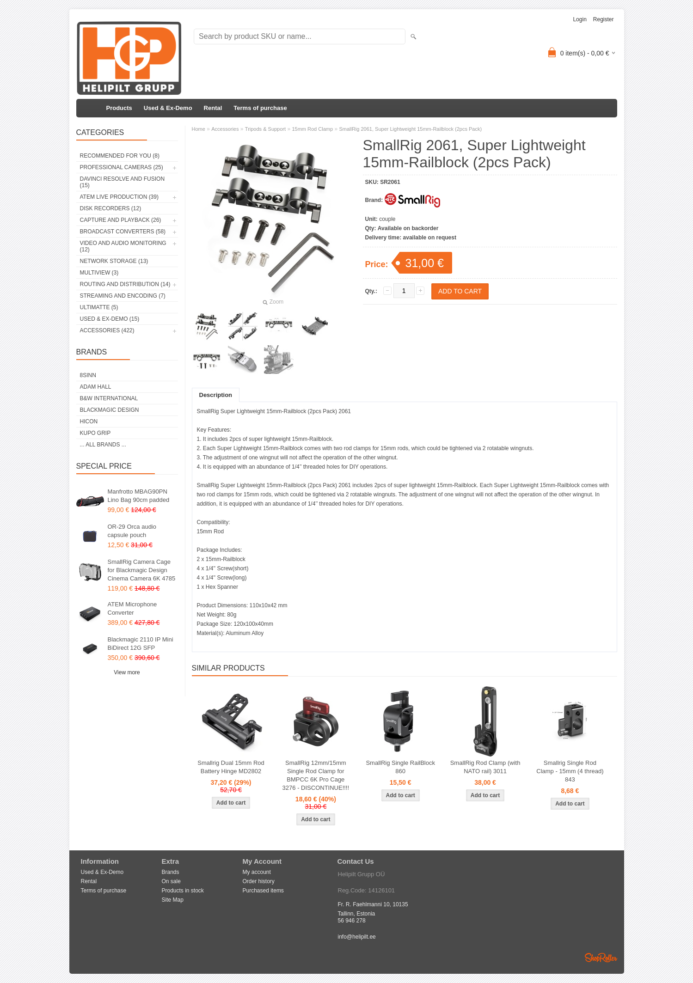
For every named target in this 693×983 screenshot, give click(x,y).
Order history (259, 881)
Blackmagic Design (109, 410)
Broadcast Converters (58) (123, 231)
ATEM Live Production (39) (119, 197)
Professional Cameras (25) (121, 167)
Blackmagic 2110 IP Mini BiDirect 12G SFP (140, 643)
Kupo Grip (95, 433)
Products (119, 107)
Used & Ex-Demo (168, 107)
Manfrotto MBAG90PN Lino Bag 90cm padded (139, 495)
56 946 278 (352, 920)
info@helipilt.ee (357, 937)
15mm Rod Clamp (312, 129)
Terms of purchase (260, 107)
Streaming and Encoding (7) (123, 296)
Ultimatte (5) (99, 307)
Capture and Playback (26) (120, 220)
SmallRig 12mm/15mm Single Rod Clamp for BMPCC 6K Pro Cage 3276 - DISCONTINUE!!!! (315, 775)
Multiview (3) (99, 272)
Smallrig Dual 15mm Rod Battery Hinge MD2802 (230, 767)
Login (579, 19)
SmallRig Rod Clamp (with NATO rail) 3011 (485, 767)
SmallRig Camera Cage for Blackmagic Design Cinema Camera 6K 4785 (142, 570)
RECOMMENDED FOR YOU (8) (119, 156)
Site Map (173, 900)
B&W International (109, 398)
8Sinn (88, 375)
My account (257, 872)
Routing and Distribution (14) (125, 284)
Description (216, 394)
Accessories (225, 129)
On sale (171, 881)
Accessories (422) (107, 330)
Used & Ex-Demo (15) (110, 319)
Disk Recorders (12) (110, 208)
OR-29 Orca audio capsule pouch (132, 530)
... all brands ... (103, 444)
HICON (89, 421)
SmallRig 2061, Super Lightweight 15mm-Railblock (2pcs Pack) (410, 129)
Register (603, 19)
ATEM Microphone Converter (132, 608)
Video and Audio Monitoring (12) (123, 246)
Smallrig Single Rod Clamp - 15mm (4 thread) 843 (569, 771)
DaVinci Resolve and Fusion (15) (122, 182)
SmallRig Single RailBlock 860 (400, 767)
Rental (213, 107)
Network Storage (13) (114, 261)
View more (127, 672)
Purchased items (263, 890)
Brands (170, 872)
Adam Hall (95, 387)
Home (198, 129)
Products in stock (183, 890)
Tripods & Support (265, 129)
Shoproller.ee (601, 957)
